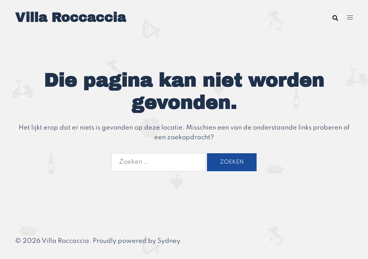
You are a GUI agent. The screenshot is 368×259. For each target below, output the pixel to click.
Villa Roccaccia (70, 17)
